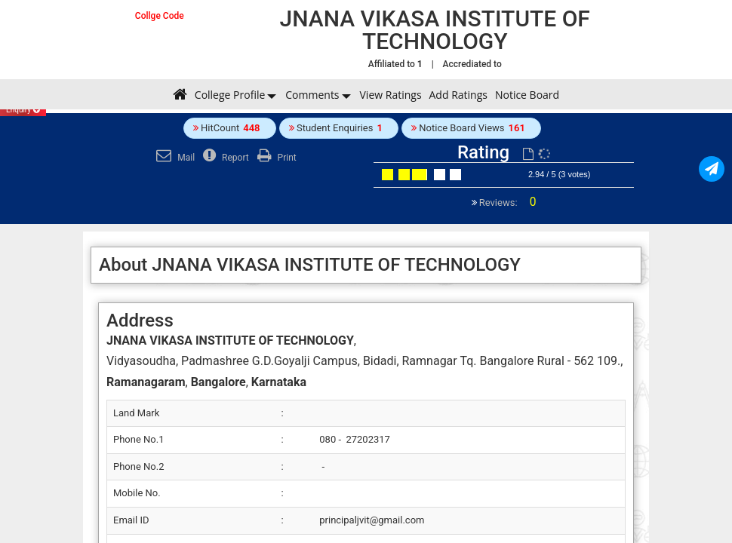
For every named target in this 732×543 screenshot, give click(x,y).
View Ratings (391, 94)
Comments (312, 94)
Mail (173, 157)
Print (275, 157)
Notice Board (527, 94)
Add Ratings (458, 94)
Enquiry (23, 110)
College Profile (230, 94)
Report (224, 157)
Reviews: (507, 202)
